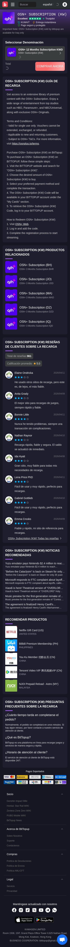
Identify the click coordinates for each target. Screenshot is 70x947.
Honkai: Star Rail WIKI (18, 806)
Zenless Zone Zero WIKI (19, 810)
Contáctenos (13, 845)
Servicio (11, 886)
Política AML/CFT (15, 870)
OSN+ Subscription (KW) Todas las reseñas (35, 538)
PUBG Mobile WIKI (16, 815)
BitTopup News (14, 820)
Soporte (11, 840)
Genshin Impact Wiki (17, 801)
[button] (35, 794)
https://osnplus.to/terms (25, 143)
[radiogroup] (22, 377)
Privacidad (12, 891)
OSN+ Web (22, 224)
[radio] (16, 377)
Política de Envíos (16, 866)
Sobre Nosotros (14, 836)
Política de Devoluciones (19, 861)
